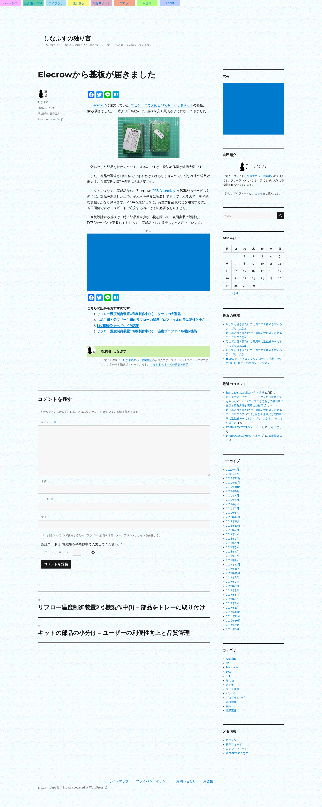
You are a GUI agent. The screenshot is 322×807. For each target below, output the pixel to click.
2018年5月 (232, 547)
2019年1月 (232, 513)
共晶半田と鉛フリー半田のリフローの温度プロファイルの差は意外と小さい (153, 320)
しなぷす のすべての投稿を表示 (169, 364)
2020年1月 (232, 474)
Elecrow (98, 105)
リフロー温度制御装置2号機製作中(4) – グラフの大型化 (139, 314)
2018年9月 (232, 530)
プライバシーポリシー (152, 781)
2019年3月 (232, 504)
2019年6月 (232, 491)
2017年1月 (232, 607)
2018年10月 (233, 525)
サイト (45, 516)
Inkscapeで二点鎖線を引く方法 (245, 392)
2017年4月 (232, 594)
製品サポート (101, 3)
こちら (259, 193)
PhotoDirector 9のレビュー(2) (245, 427)
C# (228, 663)
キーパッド (56, 119)
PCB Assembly (165, 191)
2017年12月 (233, 564)
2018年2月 (232, 556)
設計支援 (78, 3)
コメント (48, 422)
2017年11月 (233, 569)
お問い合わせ (186, 781)
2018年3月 (232, 551)
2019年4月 (232, 500)
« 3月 (235, 293)
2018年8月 (232, 534)
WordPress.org (237, 753)
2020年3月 (232, 469)
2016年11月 (233, 616)
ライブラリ (56, 3)
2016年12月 (233, 612)
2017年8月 (232, 577)
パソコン (231, 693)
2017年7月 (232, 582)
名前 (46, 481)
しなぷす (43, 102)
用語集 (147, 3)
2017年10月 (233, 573)
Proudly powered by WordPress (85, 787)
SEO (228, 676)
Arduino (231, 659)
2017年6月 (232, 586)
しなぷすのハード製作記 (137, 360)
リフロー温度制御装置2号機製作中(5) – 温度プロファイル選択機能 (147, 331)
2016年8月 (232, 629)
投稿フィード (234, 744)
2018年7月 (232, 538)
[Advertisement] (149, 262)
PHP (228, 671)
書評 (228, 706)
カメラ (230, 684)
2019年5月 (232, 495)
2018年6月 (232, 543)
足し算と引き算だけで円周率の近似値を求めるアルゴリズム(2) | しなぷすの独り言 (254, 418)
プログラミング (235, 697)
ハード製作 (10, 3)
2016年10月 (233, 620)
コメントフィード (236, 749)
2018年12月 (233, 517)
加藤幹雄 (275, 435)
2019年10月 (233, 487)
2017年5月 (232, 590)
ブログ (124, 3)
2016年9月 (232, 625)
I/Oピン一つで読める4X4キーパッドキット (161, 105)
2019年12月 (233, 478)
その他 (230, 680)
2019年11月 (233, 482)
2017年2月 (232, 603)
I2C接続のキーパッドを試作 (118, 325)
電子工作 (55, 113)
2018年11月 (233, 521)
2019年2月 (232, 508)
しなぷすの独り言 (67, 38)
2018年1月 (232, 560)
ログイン (231, 740)
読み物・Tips (33, 3)
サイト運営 (232, 689)
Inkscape (232, 667)
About (170, 3)
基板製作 (43, 113)
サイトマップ (119, 781)
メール (47, 499)
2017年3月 (232, 599)
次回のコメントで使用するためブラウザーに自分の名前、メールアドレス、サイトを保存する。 (104, 535)
